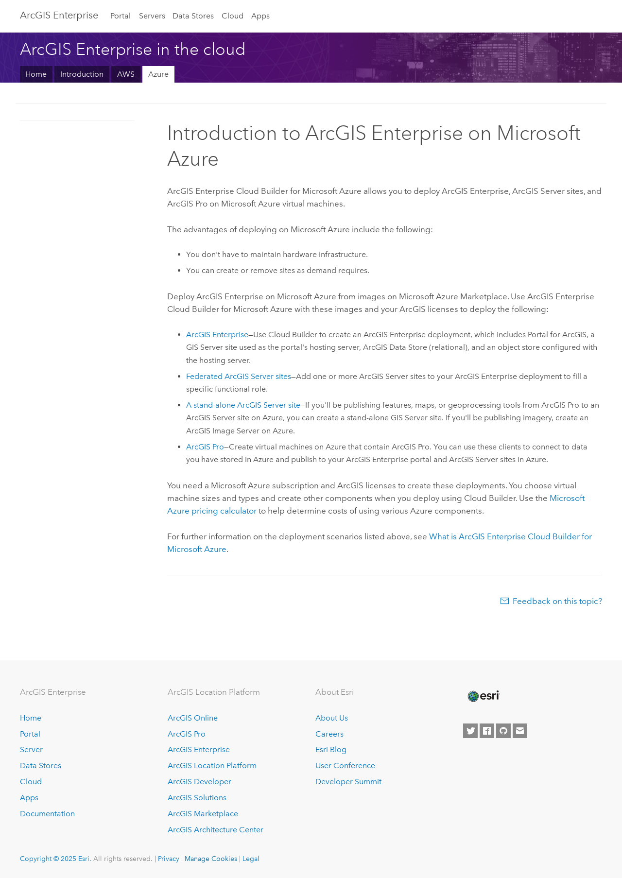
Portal (120, 15)
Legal (250, 858)
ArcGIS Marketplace (203, 813)
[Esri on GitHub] (503, 730)
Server (31, 749)
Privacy (168, 858)
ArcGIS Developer (199, 781)
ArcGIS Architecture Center (215, 829)
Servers (152, 15)
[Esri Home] (483, 696)
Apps (260, 15)
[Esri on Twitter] (470, 730)
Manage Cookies (211, 858)
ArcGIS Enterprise (59, 15)
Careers (329, 734)
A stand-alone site (243, 405)
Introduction (82, 74)
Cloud (232, 15)
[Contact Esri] (520, 730)
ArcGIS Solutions (197, 797)
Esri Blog (330, 749)
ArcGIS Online (193, 718)
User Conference (345, 765)
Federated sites (238, 376)
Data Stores (193, 15)
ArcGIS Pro (187, 734)
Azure (158, 74)
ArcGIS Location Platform (212, 765)
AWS (126, 74)
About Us (331, 718)
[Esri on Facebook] (487, 730)
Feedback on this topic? (557, 601)
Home (36, 74)
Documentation (47, 813)
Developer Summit (348, 781)
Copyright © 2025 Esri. (55, 858)
